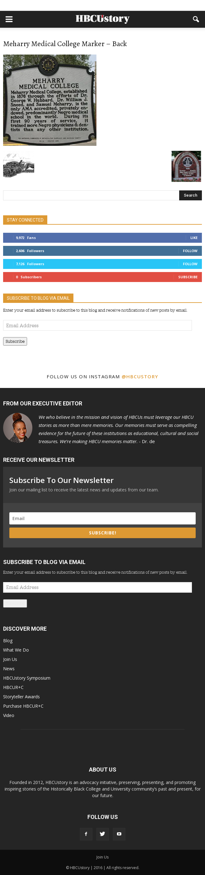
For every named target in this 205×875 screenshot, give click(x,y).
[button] (196, 19)
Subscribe (188, 277)
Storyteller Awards (21, 697)
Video (8, 715)
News (9, 669)
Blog (7, 640)
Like (194, 237)
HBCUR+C (13, 687)
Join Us (10, 659)
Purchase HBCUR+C (23, 706)
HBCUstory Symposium (26, 678)
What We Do (16, 650)
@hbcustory (140, 376)
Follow (190, 250)
